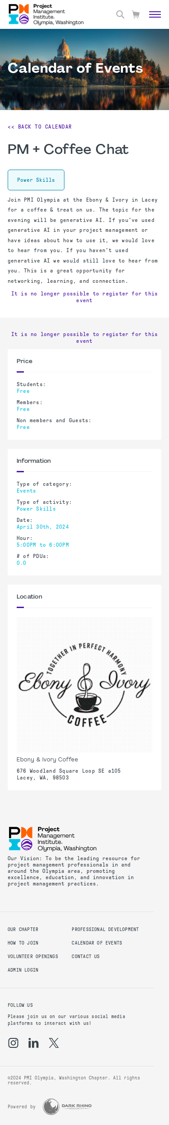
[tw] (53, 1043)
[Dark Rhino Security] (67, 1106)
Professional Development (105, 929)
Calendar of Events (97, 943)
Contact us (86, 956)
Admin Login (23, 970)
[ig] (13, 1043)
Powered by (22, 1106)
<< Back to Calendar (40, 127)
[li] (33, 1043)
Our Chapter (23, 929)
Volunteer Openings (33, 956)
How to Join (23, 943)
